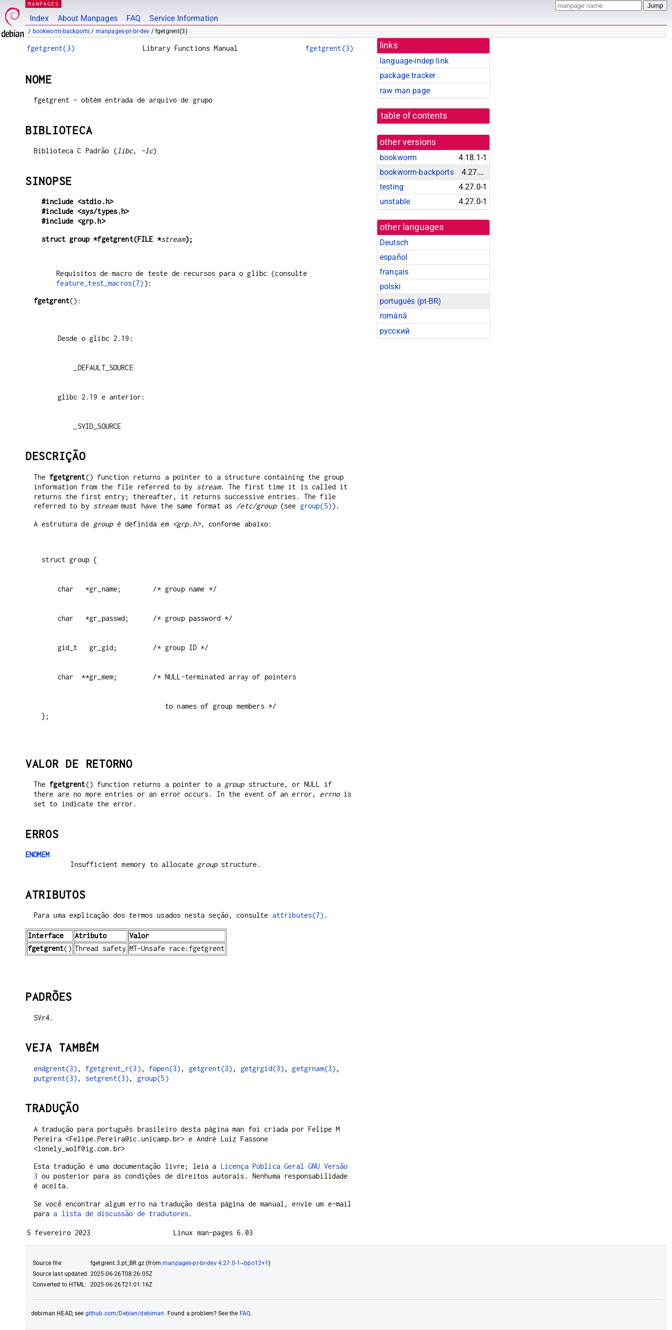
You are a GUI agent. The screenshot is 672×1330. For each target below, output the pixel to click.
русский (394, 331)
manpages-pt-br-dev (123, 31)
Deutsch (394, 242)
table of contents (414, 116)
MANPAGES (43, 3)
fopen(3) (165, 1068)
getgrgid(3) (263, 1068)
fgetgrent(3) (51, 48)
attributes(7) (298, 915)
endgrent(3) (56, 1068)
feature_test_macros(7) (99, 283)
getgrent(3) (211, 1068)
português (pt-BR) (411, 301)
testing (392, 186)
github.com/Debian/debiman (124, 1313)
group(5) (316, 506)
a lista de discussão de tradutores (120, 1213)
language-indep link (414, 60)
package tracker (407, 75)
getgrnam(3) (314, 1068)
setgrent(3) (107, 1078)
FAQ (133, 18)
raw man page (405, 90)
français (394, 271)
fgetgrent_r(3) (113, 1068)
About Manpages (88, 18)
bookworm (398, 157)
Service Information (183, 18)
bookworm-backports (61, 31)
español (393, 257)
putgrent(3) (56, 1078)
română (393, 315)
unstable (395, 201)
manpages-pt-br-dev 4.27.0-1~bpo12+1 (215, 1263)
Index (39, 18)
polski (390, 286)
